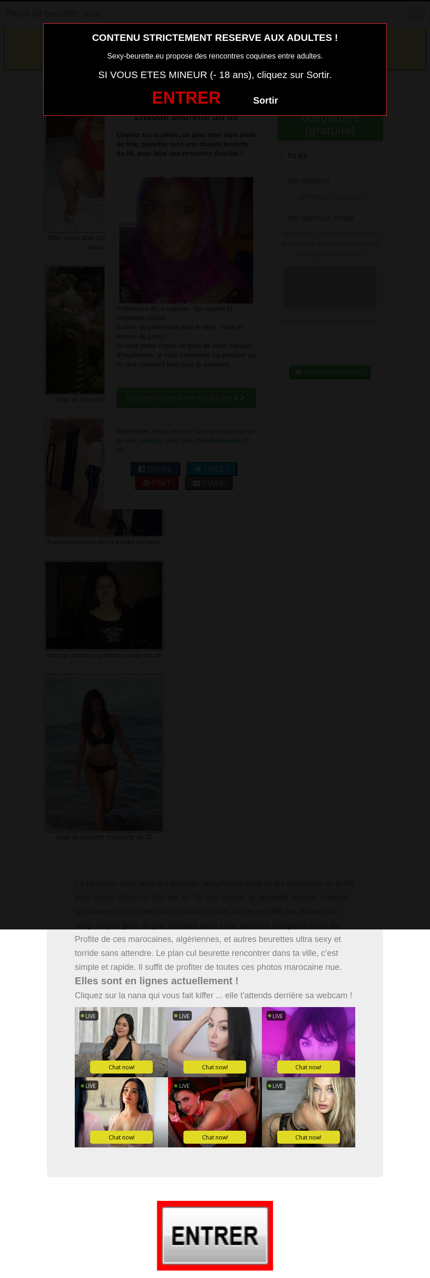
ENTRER (186, 97)
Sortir (265, 100)
